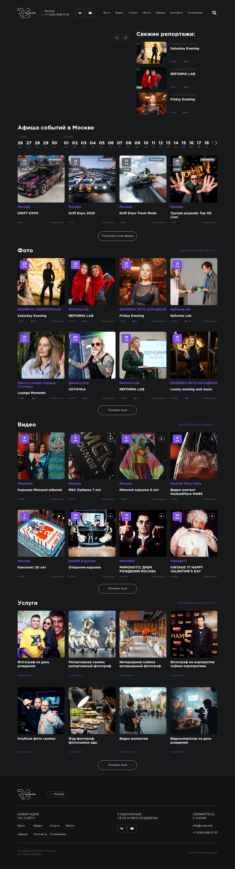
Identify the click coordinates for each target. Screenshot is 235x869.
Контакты (176, 13)
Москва (24, 206)
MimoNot (25, 483)
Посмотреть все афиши (117, 236)
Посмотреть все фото (198, 251)
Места (147, 13)
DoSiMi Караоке (82, 561)
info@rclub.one (202, 826)
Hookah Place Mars (185, 483)
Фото (106, 13)
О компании (195, 13)
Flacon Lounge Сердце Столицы (37, 385)
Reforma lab (79, 309)
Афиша (160, 13)
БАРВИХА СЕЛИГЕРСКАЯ (39, 309)
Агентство (211, 853)
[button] (117, 37)
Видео (119, 13)
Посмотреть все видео (198, 425)
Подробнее (26, 675)
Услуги (133, 13)
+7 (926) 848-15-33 (57, 15)
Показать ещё (117, 410)
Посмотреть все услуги (197, 603)
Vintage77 (178, 561)
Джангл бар (79, 383)
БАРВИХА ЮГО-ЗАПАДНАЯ (142, 309)
